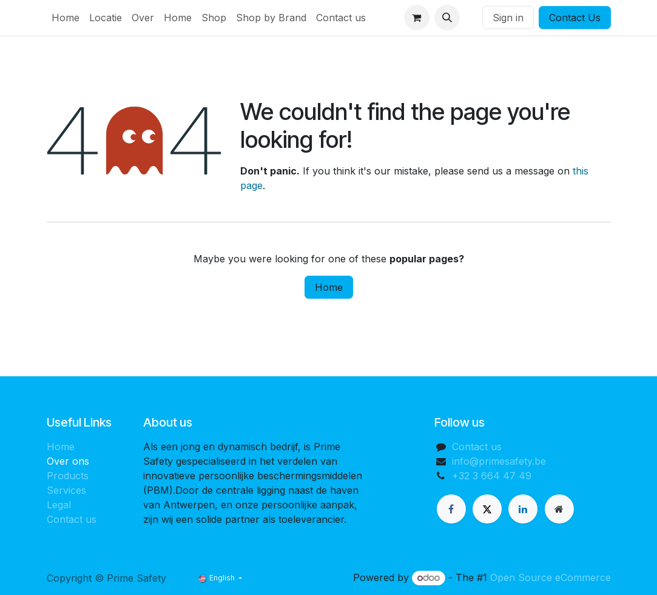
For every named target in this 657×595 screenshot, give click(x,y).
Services (66, 490)
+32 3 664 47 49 (491, 476)
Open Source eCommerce (550, 577)
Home (329, 287)
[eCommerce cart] (417, 17)
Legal (59, 505)
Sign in (508, 18)
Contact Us (575, 18)
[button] (447, 17)
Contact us (71, 519)
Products (68, 476)
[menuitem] (65, 17)
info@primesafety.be (499, 461)
